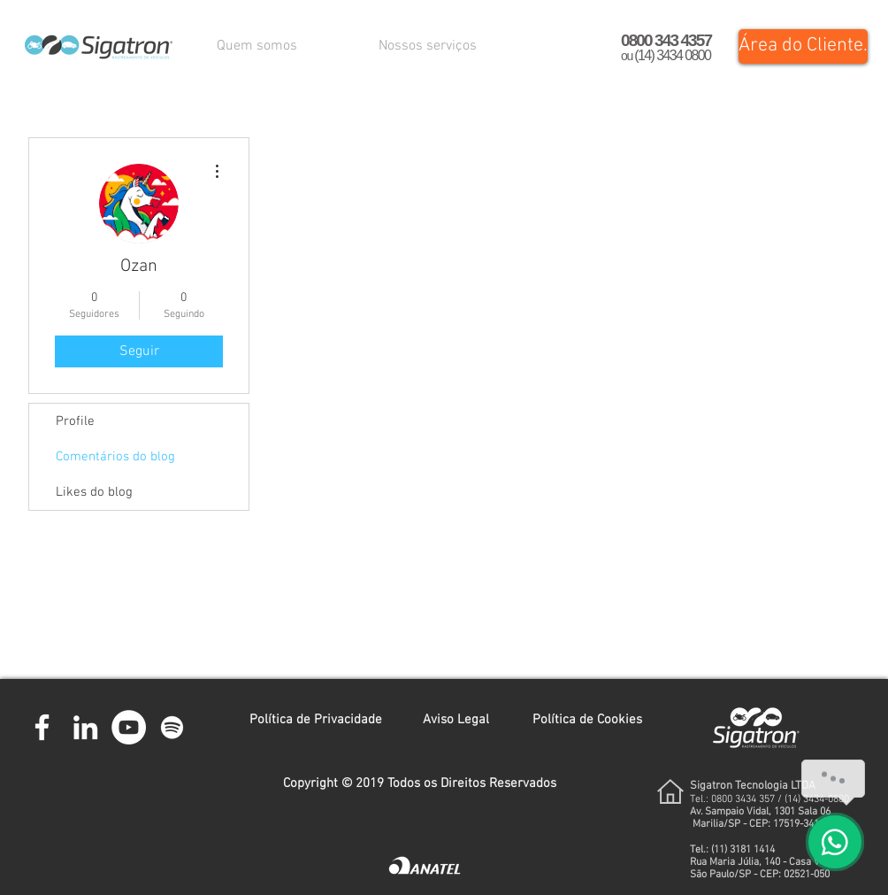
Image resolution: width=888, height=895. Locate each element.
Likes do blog (94, 492)
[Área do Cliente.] (803, 46)
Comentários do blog (115, 457)
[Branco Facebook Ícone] (42, 727)
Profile (75, 421)
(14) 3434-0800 (817, 799)
